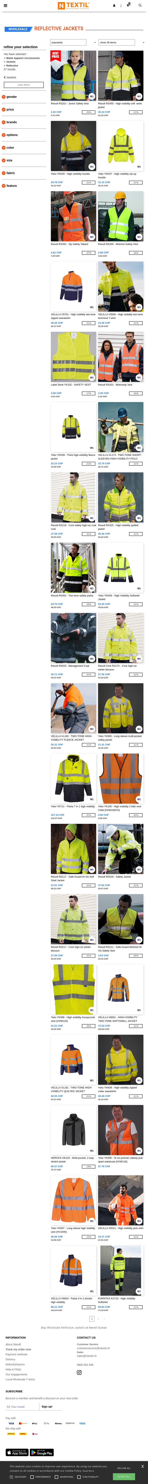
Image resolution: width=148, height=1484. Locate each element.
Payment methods (16, 1354)
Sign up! (47, 1406)
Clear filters (24, 85)
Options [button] (12, 135)
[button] (114, 5)
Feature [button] (12, 185)
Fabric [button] (11, 173)
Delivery (10, 1359)
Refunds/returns (15, 1364)
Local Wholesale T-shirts (20, 1379)
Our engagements (16, 1374)
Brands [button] (12, 122)
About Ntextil (13, 1344)
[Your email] (22, 1406)
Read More (88, 1470)
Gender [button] (12, 96)
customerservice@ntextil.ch (93, 1348)
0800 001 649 (85, 1364)
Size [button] (9, 160)
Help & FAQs (13, 1369)
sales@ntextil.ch (87, 1355)
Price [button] (10, 109)
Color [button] (10, 147)
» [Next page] (104, 1318)
